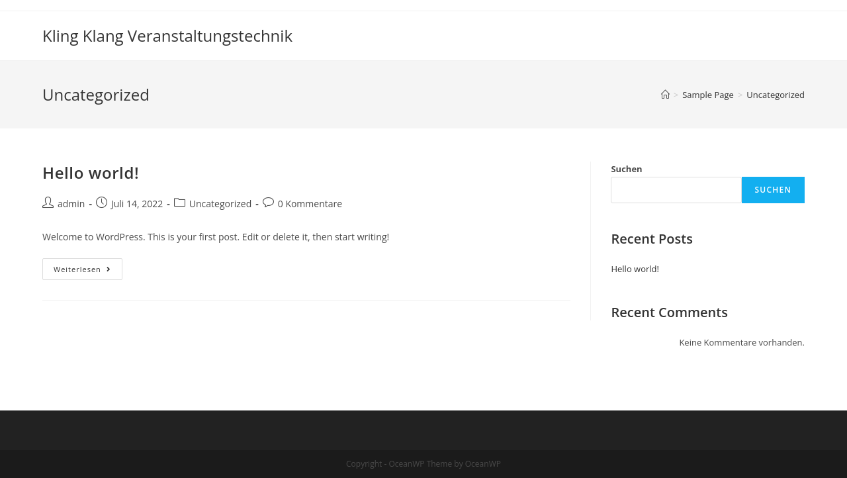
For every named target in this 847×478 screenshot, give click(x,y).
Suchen (626, 169)
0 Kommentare (310, 203)
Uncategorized (220, 203)
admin (71, 203)
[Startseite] (665, 95)
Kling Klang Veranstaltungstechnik (167, 35)
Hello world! (90, 172)
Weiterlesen (88, 271)
